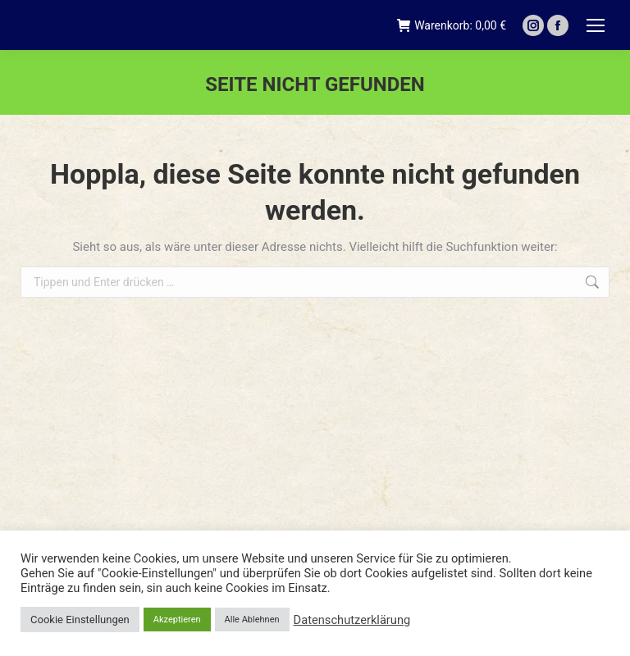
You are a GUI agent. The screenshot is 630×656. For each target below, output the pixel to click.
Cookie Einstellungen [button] (80, 619)
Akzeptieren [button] (177, 619)
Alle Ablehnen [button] (252, 619)
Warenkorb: (451, 25)
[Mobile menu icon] (595, 25)
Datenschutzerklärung (352, 620)
